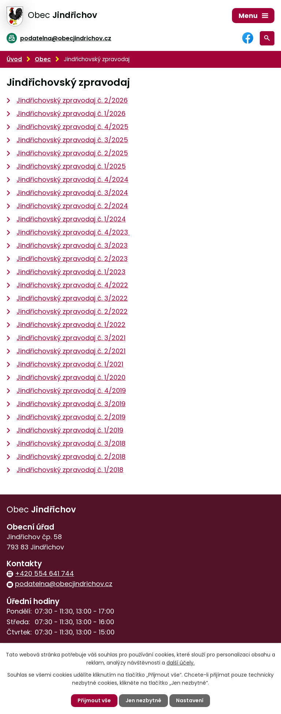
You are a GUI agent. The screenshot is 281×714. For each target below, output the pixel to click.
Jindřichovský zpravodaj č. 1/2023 (70, 271)
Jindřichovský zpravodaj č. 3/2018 (70, 443)
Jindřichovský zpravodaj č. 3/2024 (72, 192)
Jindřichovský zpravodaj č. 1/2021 (69, 364)
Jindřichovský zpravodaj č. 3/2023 (72, 245)
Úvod (14, 59)
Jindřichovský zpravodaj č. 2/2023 (72, 258)
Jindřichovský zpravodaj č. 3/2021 (70, 337)
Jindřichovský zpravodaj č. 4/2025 (72, 126)
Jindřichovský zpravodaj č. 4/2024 (72, 179)
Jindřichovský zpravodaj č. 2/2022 (72, 311)
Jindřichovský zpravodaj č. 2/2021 (70, 351)
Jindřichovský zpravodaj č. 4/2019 (71, 390)
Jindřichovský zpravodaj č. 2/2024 (72, 205)
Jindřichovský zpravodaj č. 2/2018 (70, 456)
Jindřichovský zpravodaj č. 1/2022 (70, 324)
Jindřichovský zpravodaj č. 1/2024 (71, 219)
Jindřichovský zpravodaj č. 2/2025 (72, 153)
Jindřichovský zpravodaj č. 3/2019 (70, 403)
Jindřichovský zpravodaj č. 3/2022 (72, 298)
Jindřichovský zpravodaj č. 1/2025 (71, 166)
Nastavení (189, 700)
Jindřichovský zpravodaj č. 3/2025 (72, 139)
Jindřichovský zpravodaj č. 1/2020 (70, 377)
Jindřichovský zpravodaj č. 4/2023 (73, 232)
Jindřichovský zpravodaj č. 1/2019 (69, 430)
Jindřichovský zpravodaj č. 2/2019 (70, 417)
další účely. (180, 662)
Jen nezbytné (143, 700)
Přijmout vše (94, 700)
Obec (43, 59)
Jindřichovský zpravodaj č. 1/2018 (69, 469)
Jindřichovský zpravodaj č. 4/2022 (72, 285)
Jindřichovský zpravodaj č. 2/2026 (72, 100)
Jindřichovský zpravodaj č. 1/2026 (70, 113)
